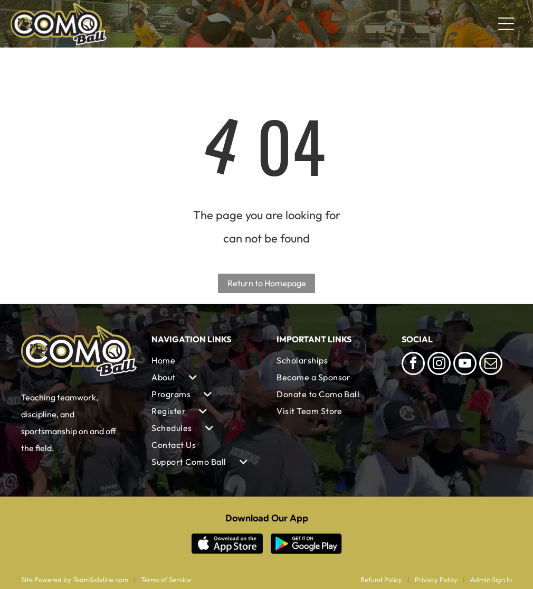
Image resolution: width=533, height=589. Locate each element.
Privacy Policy (436, 579)
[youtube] (465, 365)
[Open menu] (506, 24)
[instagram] (439, 365)
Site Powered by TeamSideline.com (74, 579)
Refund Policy (381, 579)
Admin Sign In (491, 579)
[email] (490, 365)
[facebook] (413, 365)
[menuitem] (203, 360)
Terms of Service (166, 579)
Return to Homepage (266, 283)
